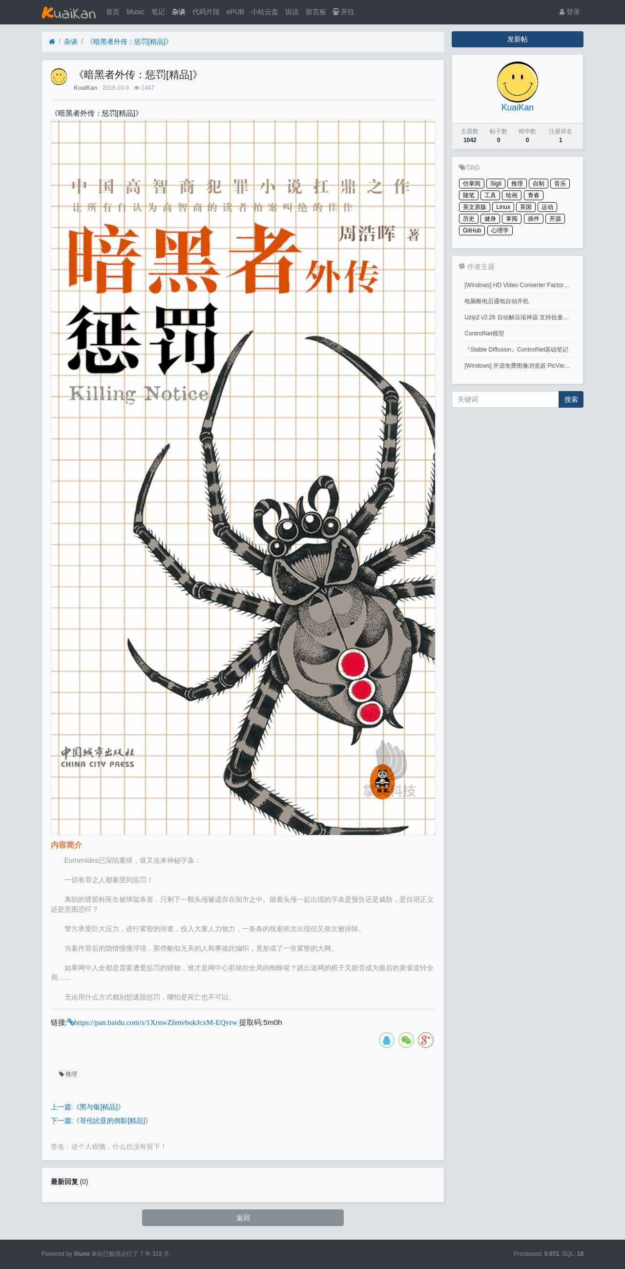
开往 (343, 12)
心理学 (500, 230)
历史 (469, 218)
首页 (113, 12)
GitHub (472, 230)
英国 (526, 207)
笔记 (158, 12)
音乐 (560, 183)
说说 (292, 12)
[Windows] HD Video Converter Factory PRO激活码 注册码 (519, 285)
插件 (534, 218)
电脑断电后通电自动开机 (496, 301)
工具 (490, 195)
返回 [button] (243, 1218)
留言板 (316, 12)
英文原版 (474, 207)
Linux (503, 207)
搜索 (571, 399)
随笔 (469, 195)
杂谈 (179, 12)
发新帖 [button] (517, 39)
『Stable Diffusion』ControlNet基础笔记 (516, 349)
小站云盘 (264, 12)
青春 (534, 195)
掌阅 (512, 218)
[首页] (52, 42)
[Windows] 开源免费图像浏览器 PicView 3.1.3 (519, 365)
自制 (538, 183)
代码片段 (206, 12)
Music (135, 12)
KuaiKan (85, 87)
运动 (547, 207)
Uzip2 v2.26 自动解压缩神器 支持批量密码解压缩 (519, 317)
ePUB (236, 12)
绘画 (512, 195)
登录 (570, 12)
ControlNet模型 (484, 333)
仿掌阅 (471, 183)
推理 (67, 1074)
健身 (490, 218)
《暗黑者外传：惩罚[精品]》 (129, 41)
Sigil (495, 183)
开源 (555, 218)
